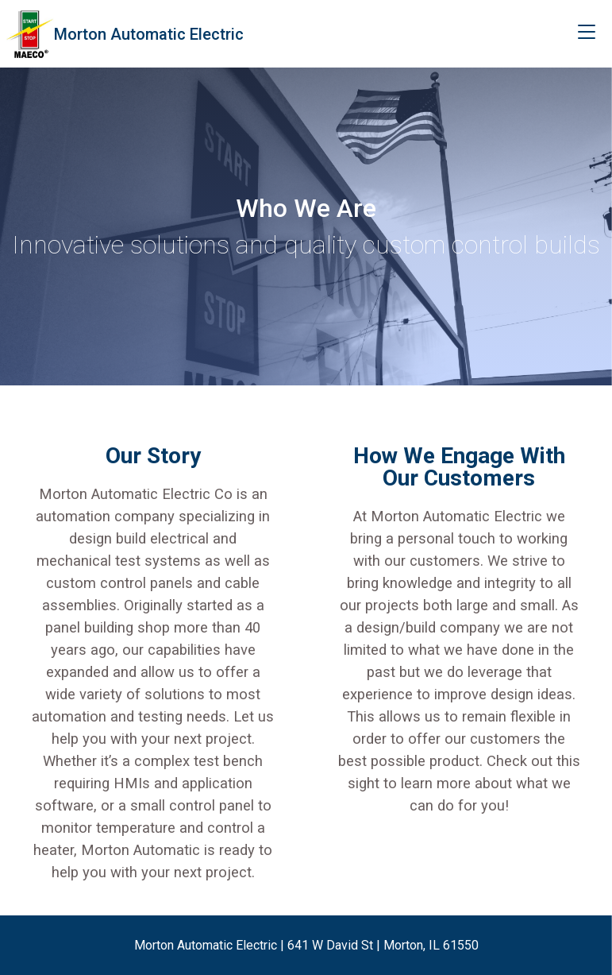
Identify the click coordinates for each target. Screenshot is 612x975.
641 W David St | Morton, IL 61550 (383, 945)
